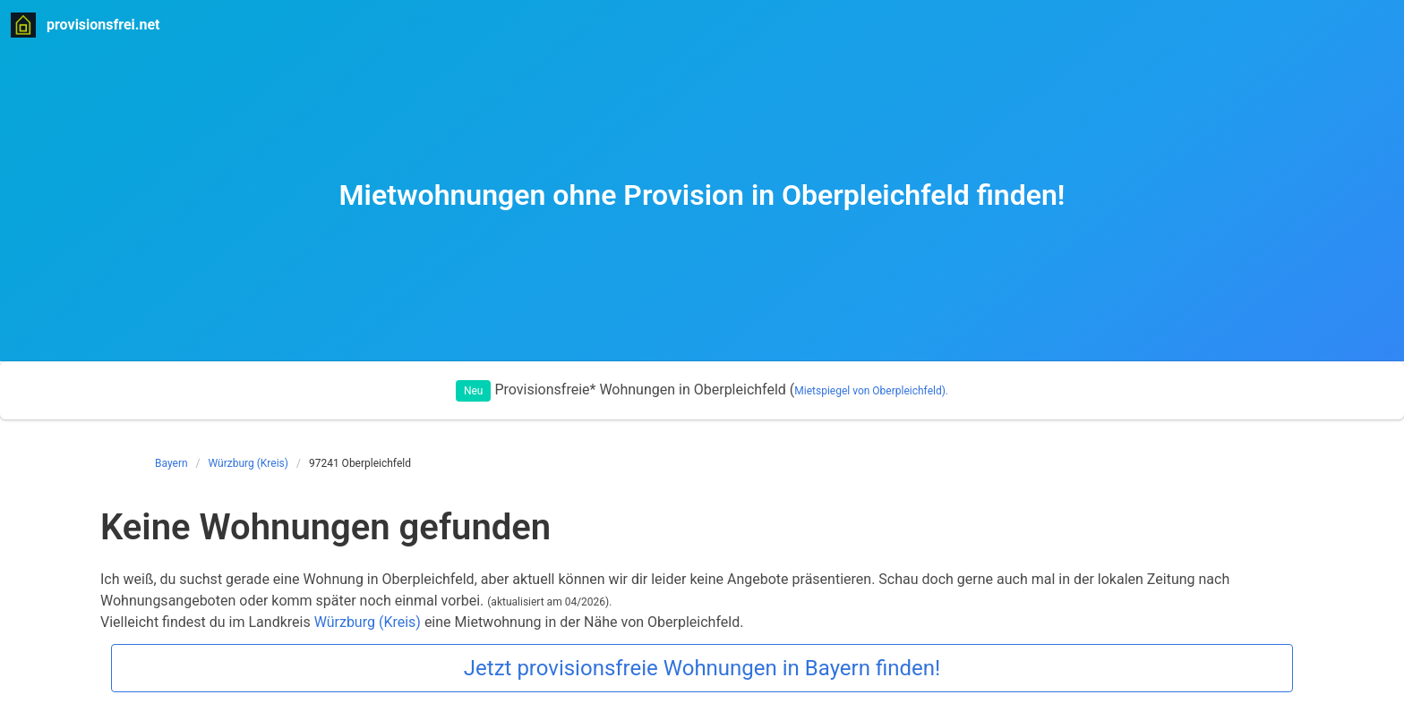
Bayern (171, 463)
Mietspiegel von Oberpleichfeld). (871, 391)
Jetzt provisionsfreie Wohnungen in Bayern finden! (702, 668)
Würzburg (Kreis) (248, 463)
